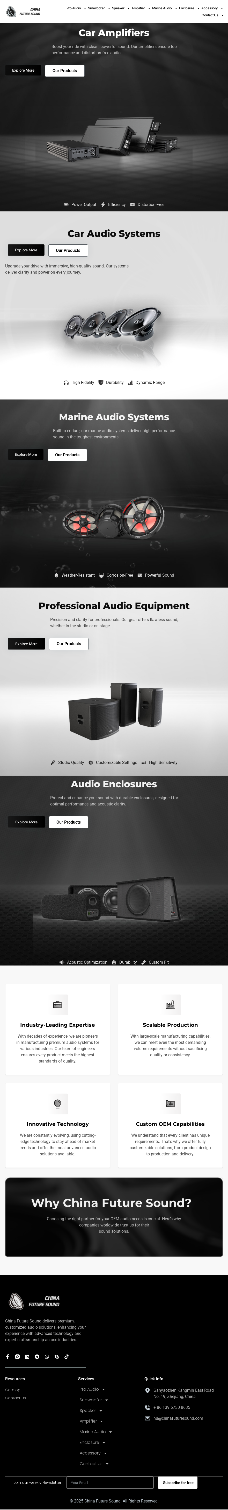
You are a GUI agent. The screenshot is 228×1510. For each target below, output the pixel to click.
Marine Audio (165, 8)
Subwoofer (99, 8)
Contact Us (213, 15)
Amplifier (141, 8)
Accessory (212, 8)
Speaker (121, 8)
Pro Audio (77, 8)
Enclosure (189, 8)
